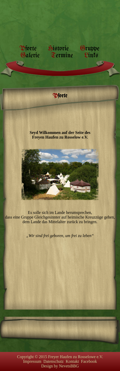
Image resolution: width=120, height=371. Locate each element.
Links (91, 55)
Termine (62, 55)
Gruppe (89, 48)
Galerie (30, 55)
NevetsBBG (69, 366)
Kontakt (72, 361)
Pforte (27, 48)
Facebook (89, 361)
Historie (58, 48)
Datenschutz (53, 361)
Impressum (32, 361)
